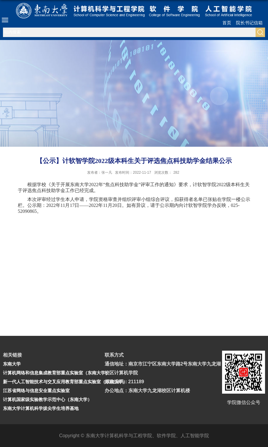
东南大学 (12, 363)
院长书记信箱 (249, 22)
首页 (226, 22)
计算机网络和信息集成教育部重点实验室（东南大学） (56, 372)
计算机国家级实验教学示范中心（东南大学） (47, 399)
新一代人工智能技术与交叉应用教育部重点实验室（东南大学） (65, 381)
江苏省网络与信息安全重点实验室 (36, 390)
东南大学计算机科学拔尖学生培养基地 (41, 408)
